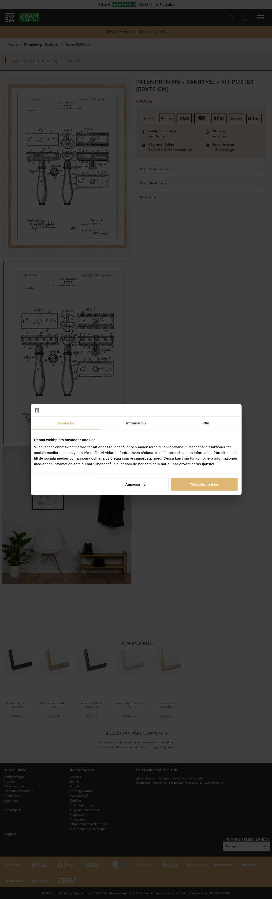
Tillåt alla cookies (204, 484)
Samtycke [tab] (65, 423)
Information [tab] (136, 423)
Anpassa (135, 484)
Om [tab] (206, 423)
